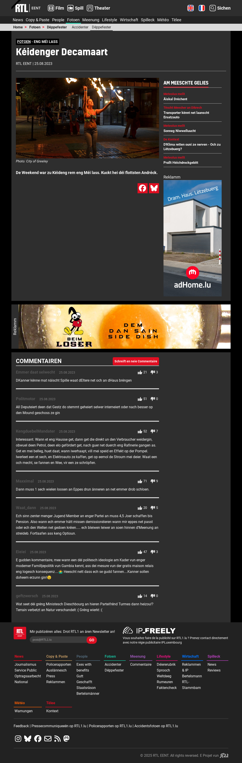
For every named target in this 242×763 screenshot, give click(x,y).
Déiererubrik (166, 664)
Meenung (90, 19)
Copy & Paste (37, 19)
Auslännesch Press (56, 673)
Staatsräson (86, 688)
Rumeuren (165, 682)
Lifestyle (109, 19)
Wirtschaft (129, 19)
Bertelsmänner (87, 693)
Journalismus (25, 664)
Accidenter (80, 27)
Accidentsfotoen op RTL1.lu (156, 726)
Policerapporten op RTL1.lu (110, 726)
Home (18, 27)
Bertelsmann (192, 676)
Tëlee (176, 19)
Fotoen (73, 19)
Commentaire (140, 664)
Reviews (214, 670)
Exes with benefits (83, 667)
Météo (163, 19)
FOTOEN (24, 42)
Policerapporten (58, 664)
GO (91, 640)
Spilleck (148, 19)
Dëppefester (57, 27)
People (58, 19)
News (18, 19)
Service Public (26, 670)
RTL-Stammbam (191, 685)
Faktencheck (167, 688)
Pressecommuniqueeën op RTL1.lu (59, 726)
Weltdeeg (164, 676)
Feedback (21, 726)
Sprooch (163, 670)
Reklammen (55, 682)
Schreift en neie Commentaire (136, 361)
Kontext (52, 711)
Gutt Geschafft (84, 679)
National (21, 682)
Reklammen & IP (191, 667)
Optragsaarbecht (28, 676)
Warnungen (24, 711)
